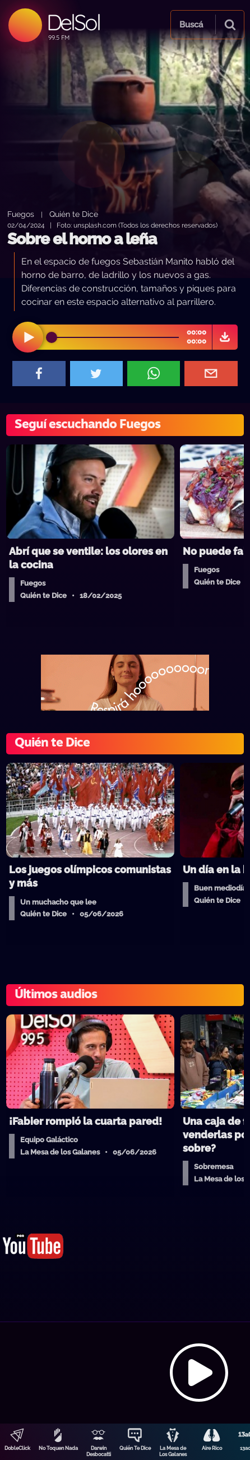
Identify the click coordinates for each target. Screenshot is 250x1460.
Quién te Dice (73, 214)
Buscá (191, 25)
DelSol (73, 22)
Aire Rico (212, 1448)
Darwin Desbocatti (98, 1451)
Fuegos (20, 214)
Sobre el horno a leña (81, 239)
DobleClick (17, 1448)
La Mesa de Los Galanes (173, 1451)
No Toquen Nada (58, 1448)
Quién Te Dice (135, 1448)
